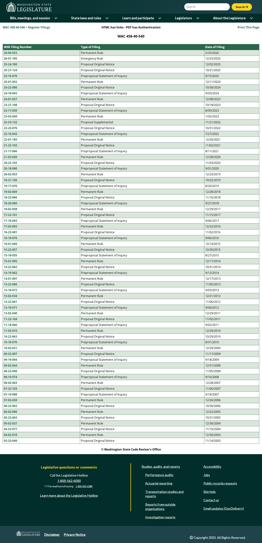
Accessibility (212, 467)
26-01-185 (10, 58)
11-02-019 (10, 331)
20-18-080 (10, 168)
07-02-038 (10, 400)
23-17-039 (10, 111)
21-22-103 (10, 145)
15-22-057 (10, 250)
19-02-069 (10, 192)
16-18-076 (10, 238)
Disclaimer (52, 535)
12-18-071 (10, 308)
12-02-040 (10, 313)
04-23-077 (10, 429)
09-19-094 (10, 360)
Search (242, 7)
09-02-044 (10, 365)
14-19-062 (10, 273)
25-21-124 (10, 70)
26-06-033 (10, 53)
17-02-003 (10, 226)
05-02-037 (10, 423)
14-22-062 (10, 267)
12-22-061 (10, 302)
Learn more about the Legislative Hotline (69, 495)
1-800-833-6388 (84, 486)
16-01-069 (10, 244)
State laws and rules (86, 18)
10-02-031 (10, 348)
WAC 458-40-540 (14, 27)
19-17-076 (10, 186)
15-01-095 (10, 261)
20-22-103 (10, 163)
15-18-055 (10, 255)
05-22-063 (10, 418)
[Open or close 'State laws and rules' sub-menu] (107, 18)
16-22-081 (10, 232)
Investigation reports (160, 517)
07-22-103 (10, 389)
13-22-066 (10, 284)
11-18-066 (10, 325)
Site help (209, 492)
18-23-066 (10, 197)
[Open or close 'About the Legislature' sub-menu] (252, 18)
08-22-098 (10, 371)
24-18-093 (10, 93)
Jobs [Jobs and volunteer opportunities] (206, 475)
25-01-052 (10, 82)
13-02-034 (10, 296)
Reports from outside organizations (160, 506)
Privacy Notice (75, 535)
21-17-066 (10, 151)
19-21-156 (10, 180)
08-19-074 (10, 377)
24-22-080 (10, 87)
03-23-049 (10, 441)
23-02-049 (10, 116)
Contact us (211, 500)
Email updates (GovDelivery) (223, 508)
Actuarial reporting (158, 483)
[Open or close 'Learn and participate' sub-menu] (160, 18)
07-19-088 (10, 394)
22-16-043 (10, 134)
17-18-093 (10, 221)
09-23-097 (10, 354)
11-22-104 (10, 319)
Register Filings (39, 27)
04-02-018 (10, 435)
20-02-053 (10, 174)
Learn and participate (138, 18)
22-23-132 (10, 122)
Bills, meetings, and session (30, 18)
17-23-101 (10, 215)
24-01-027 (10, 99)
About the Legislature (229, 18)
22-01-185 (10, 139)
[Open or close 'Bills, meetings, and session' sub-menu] (56, 18)
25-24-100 (10, 64)
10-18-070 (10, 342)
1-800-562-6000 (69, 481)
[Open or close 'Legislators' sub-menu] (198, 18)
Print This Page (248, 27)
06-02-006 (10, 412)
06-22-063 (10, 406)
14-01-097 (10, 279)
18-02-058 (10, 209)
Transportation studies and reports (164, 494)
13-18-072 (10, 290)
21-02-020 (10, 157)
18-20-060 (10, 203)
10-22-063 (10, 337)
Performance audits (159, 475)
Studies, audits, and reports (161, 467)
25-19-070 (10, 76)
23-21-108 (10, 105)
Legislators (183, 18)
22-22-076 (10, 128)
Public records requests (220, 483)
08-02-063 (10, 383)
